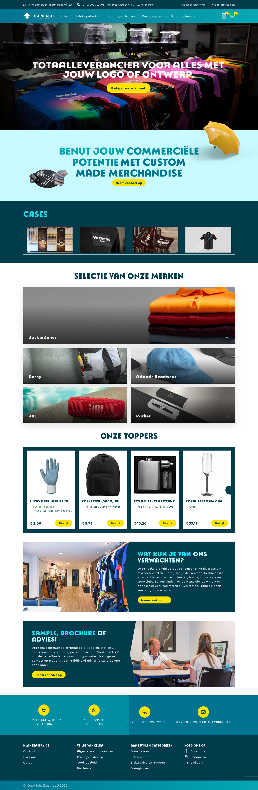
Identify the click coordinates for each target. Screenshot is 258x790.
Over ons (29, 757)
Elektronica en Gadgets (148, 762)
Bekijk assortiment (128, 88)
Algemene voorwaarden (95, 751)
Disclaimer (85, 768)
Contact (29, 751)
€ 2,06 (35, 523)
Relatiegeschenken (122, 16)
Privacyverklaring (90, 757)
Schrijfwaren (140, 757)
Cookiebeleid (87, 762)
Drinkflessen (140, 751)
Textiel (64, 16)
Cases (27, 762)
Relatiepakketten (88, 16)
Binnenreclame (153, 16)
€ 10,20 (140, 523)
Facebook (195, 751)
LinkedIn (194, 762)
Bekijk (64, 523)
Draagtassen (140, 768)
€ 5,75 (87, 523)
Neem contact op (129, 183)
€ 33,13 (191, 523)
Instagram (195, 757)
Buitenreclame (182, 16)
